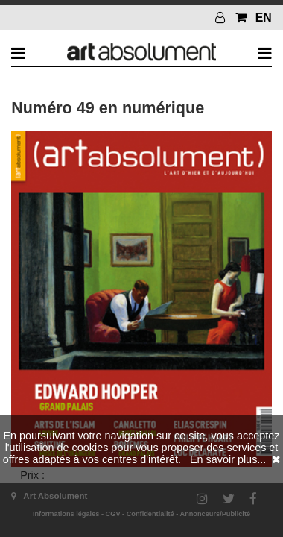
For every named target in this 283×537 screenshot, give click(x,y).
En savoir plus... (228, 459)
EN (263, 17)
